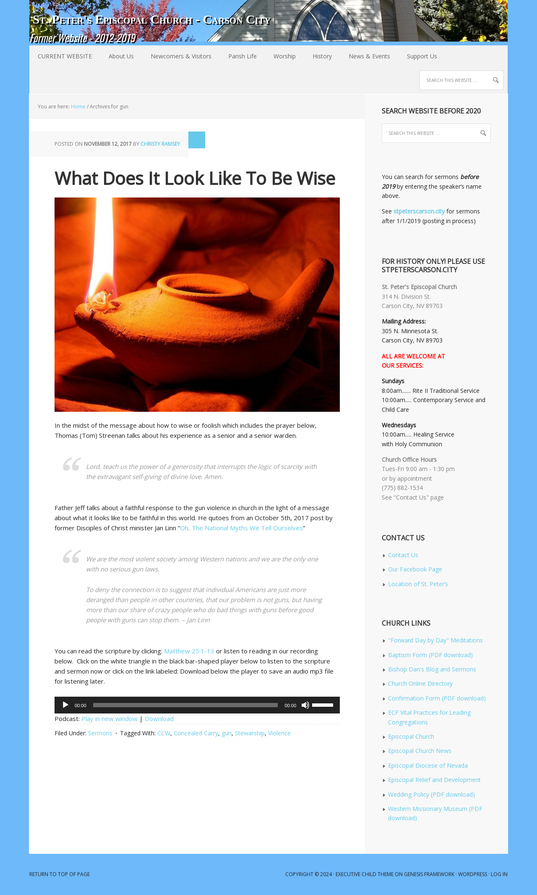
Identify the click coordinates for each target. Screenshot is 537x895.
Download (159, 718)
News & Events (365, 56)
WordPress (472, 874)
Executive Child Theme (365, 874)
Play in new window (109, 718)
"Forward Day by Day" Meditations (435, 640)
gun (227, 733)
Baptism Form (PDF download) (430, 655)
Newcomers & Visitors (176, 56)
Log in (499, 874)
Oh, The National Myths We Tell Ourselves (241, 528)
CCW (163, 733)
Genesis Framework (429, 874)
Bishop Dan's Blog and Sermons (432, 669)
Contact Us (403, 555)
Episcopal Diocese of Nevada (428, 765)
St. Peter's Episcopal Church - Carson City (151, 19)
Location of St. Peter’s (418, 584)
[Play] (65, 705)
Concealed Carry (196, 733)
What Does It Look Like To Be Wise (195, 178)
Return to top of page (59, 874)
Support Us (422, 56)
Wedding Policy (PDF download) (431, 794)
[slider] (185, 705)
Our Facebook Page (415, 569)
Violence (279, 733)
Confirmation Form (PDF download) (437, 698)
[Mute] (305, 705)
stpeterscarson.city (419, 211)
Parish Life (238, 56)
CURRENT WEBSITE (65, 56)
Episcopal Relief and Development (434, 780)
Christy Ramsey (160, 143)
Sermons (100, 733)
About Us (117, 56)
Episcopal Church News (419, 751)
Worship (280, 56)
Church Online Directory (420, 683)
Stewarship (250, 733)
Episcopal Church (411, 736)
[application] (197, 705)
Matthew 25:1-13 (189, 651)
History (318, 56)
